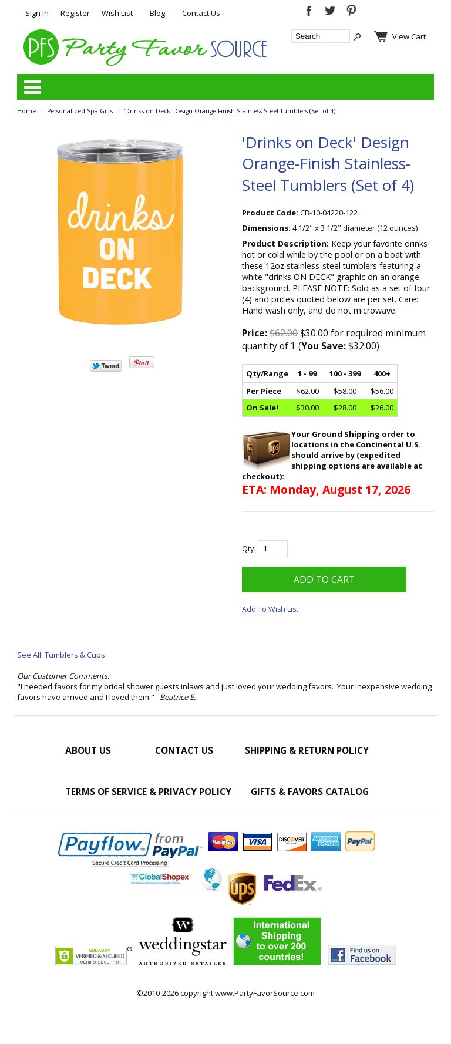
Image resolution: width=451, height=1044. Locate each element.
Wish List (117, 13)
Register (75, 13)
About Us (88, 750)
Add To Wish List (270, 609)
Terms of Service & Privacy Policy (148, 791)
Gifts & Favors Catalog (310, 791)
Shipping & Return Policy (307, 750)
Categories (32, 87)
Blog (157, 13)
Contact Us (201, 13)
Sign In (37, 13)
